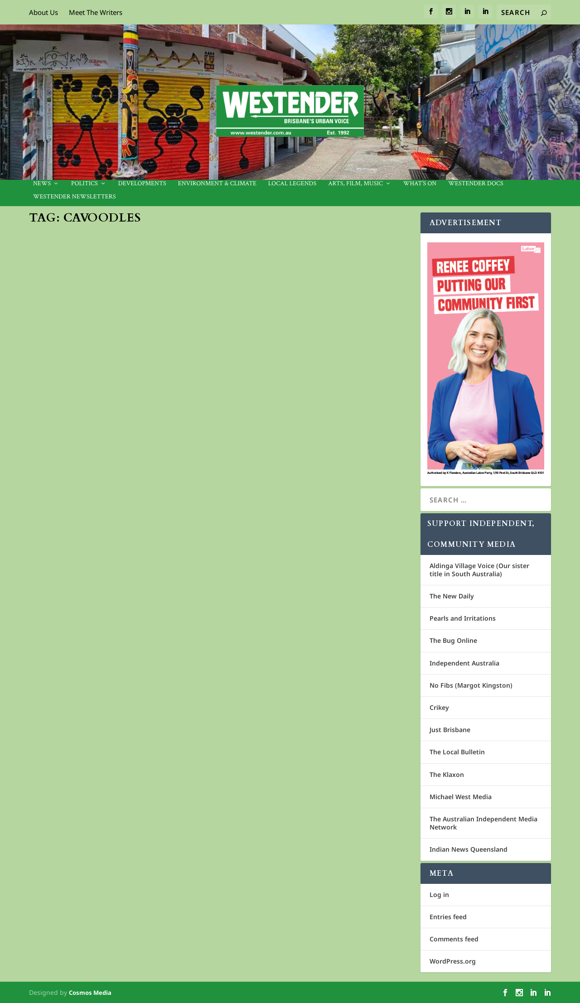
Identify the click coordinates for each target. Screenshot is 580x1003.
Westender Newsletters (74, 197)
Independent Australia (464, 663)
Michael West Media (461, 796)
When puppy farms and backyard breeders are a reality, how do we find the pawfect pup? (117, 366)
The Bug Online (453, 640)
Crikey (439, 707)
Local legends (292, 184)
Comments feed (454, 939)
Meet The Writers (95, 12)
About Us (43, 12)
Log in (439, 894)
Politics (84, 184)
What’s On (420, 184)
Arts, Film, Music (355, 184)
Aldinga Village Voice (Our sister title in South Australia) (479, 569)
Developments (142, 184)
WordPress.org (453, 961)
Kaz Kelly (56, 390)
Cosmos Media (90, 993)
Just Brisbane (450, 729)
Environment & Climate (217, 184)
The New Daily (452, 596)
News (42, 184)
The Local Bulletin (457, 751)
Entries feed (448, 916)
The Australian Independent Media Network (483, 823)
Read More (63, 438)
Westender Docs (475, 184)
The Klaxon (447, 774)
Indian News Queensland (469, 849)
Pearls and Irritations (463, 618)
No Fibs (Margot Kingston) (471, 685)
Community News (125, 390)
